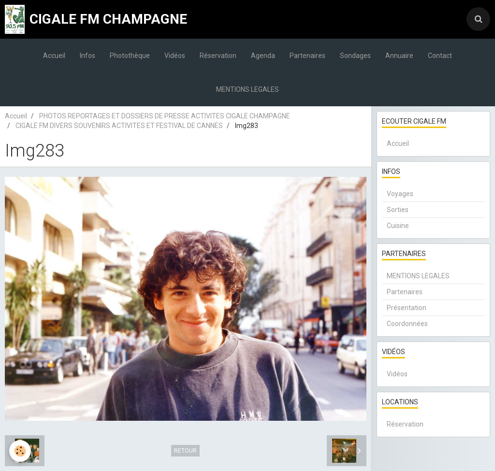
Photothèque (130, 55)
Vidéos (174, 55)
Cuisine (398, 225)
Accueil (54, 55)
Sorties (397, 210)
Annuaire (399, 55)
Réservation (218, 55)
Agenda (263, 55)
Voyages (400, 194)
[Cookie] (20, 451)
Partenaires (307, 55)
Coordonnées (407, 324)
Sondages (355, 55)
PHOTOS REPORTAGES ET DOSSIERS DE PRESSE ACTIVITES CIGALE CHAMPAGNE (164, 116)
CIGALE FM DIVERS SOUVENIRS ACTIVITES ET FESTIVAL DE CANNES (119, 125)
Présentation (406, 308)
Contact (440, 55)
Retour (185, 450)
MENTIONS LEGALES (247, 89)
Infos (87, 55)
